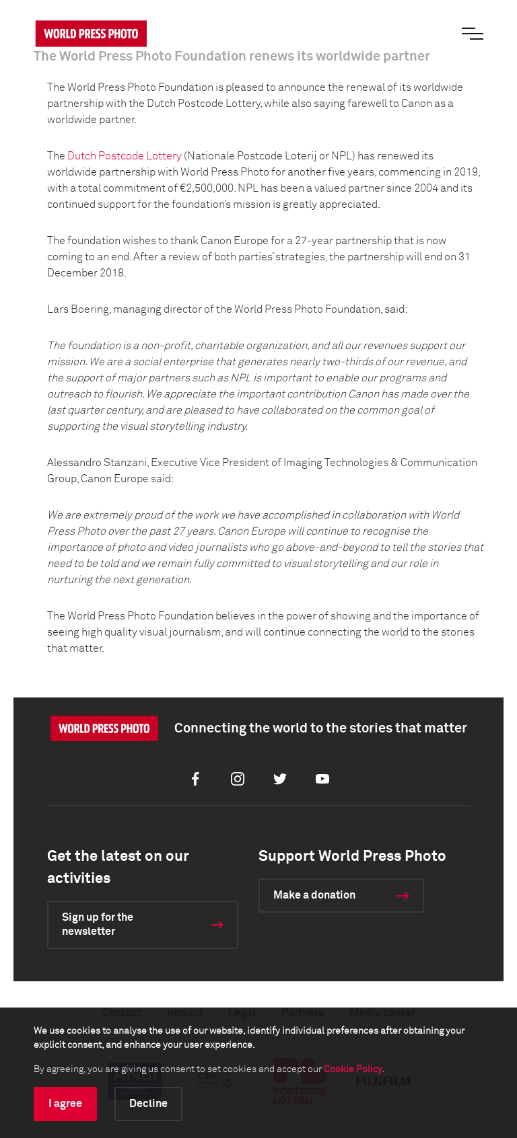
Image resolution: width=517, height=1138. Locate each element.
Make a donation (314, 895)
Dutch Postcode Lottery (124, 156)
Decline (148, 1103)
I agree (65, 1103)
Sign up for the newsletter (97, 924)
